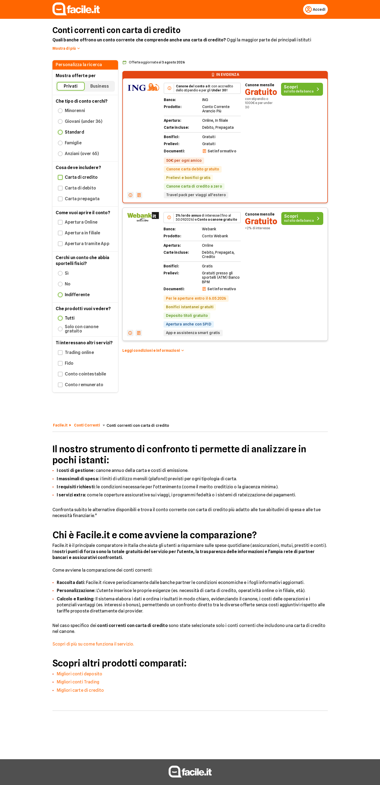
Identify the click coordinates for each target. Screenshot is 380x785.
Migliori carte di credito (80, 691)
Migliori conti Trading (78, 683)
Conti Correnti (87, 426)
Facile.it (60, 426)
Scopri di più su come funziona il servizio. (93, 645)
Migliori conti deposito (79, 675)
